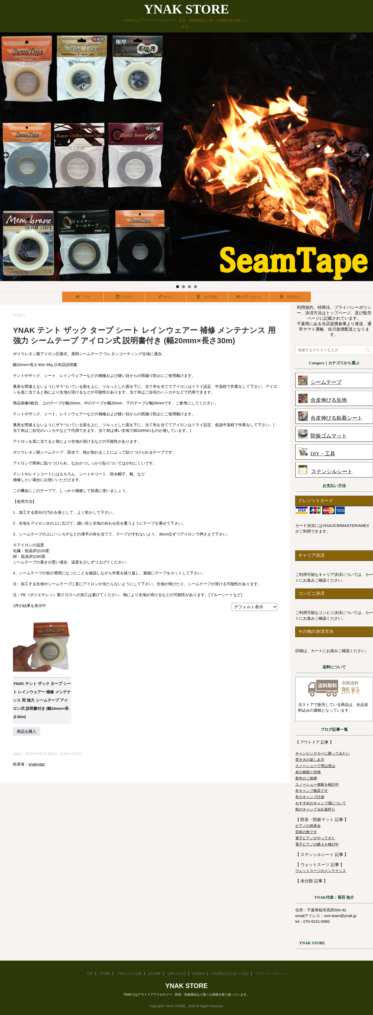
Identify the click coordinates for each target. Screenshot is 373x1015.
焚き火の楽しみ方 (309, 759)
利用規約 (290, 297)
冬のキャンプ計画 (309, 797)
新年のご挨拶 (306, 778)
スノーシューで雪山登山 (315, 766)
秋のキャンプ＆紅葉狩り (315, 809)
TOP (83, 297)
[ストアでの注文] (254, 607)
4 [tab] (195, 286)
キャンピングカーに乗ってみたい (322, 753)
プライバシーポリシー (270, 973)
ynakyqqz (36, 764)
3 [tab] (189, 286)
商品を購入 (26, 731)
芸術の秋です (306, 832)
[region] (186, 156)
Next (366, 155)
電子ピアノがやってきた (315, 838)
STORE (124, 297)
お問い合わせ (248, 297)
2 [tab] (183, 286)
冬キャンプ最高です (311, 791)
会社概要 (207, 297)
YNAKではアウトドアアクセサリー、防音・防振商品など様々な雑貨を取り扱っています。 (186, 994)
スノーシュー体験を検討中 (317, 784)
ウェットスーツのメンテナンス (320, 871)
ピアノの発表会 (308, 826)
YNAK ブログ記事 (129, 973)
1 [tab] (177, 286)
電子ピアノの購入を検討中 (317, 844)
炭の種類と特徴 (308, 772)
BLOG (166, 297)
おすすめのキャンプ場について (320, 803)
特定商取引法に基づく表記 (230, 973)
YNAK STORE (186, 9)
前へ (6, 155)
